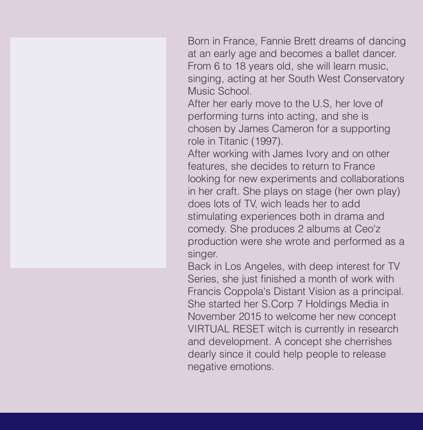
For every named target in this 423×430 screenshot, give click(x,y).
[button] (88, 153)
